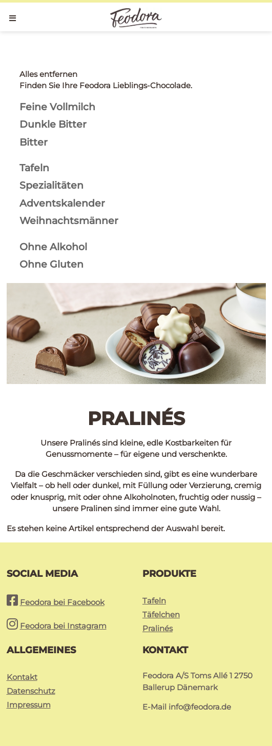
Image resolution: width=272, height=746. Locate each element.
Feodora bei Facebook (62, 602)
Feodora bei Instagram (63, 626)
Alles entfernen (48, 74)
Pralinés (157, 628)
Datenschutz (31, 691)
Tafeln (154, 601)
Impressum (29, 705)
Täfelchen (161, 614)
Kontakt (22, 677)
